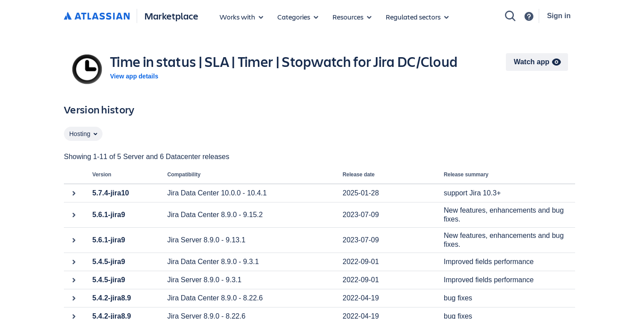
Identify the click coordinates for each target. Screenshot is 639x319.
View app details (134, 76)
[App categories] (297, 17)
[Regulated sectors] (417, 17)
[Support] (529, 16)
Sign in (559, 15)
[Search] (510, 16)
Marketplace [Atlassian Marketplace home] (171, 15)
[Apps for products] (241, 17)
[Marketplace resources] (352, 17)
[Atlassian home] (97, 16)
